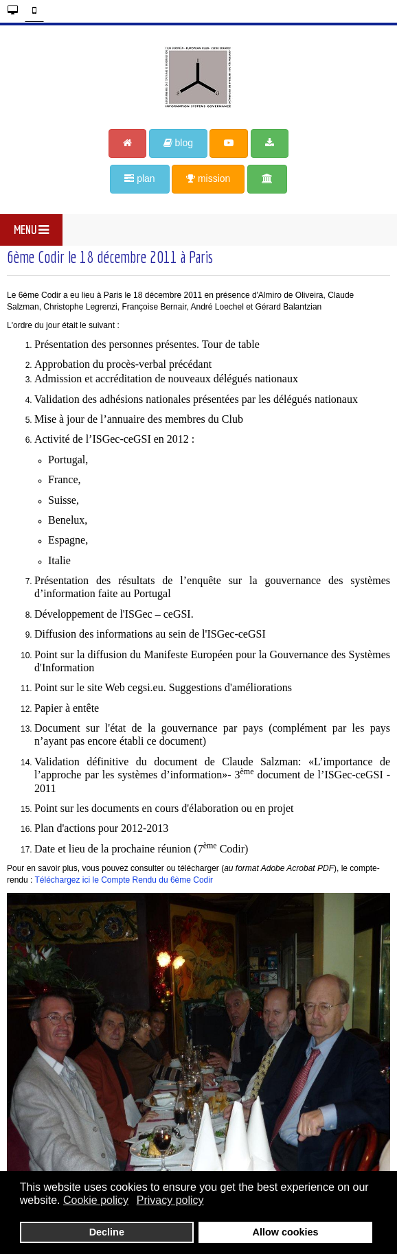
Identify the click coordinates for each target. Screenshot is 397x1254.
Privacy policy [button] (170, 1200)
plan (139, 178)
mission (208, 178)
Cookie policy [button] (95, 1200)
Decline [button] (106, 1232)
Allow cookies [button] (286, 1232)
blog (178, 142)
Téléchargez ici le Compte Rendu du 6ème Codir (123, 880)
